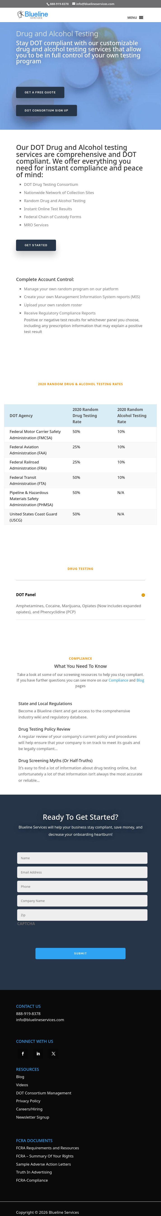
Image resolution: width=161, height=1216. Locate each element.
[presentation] (51, 929)
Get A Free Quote (40, 91)
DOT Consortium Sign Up (46, 109)
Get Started (36, 245)
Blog (140, 674)
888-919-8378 (28, 1007)
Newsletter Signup (32, 1111)
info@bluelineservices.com (40, 1013)
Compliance (118, 674)
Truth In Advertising (34, 1166)
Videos (22, 1078)
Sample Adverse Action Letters (43, 1157)
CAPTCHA (26, 917)
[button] (132, 17)
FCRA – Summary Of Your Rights (44, 1149)
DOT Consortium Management (43, 1086)
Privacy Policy (28, 1094)
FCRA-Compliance (32, 1174)
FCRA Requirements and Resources (47, 1141)
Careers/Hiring (29, 1102)
